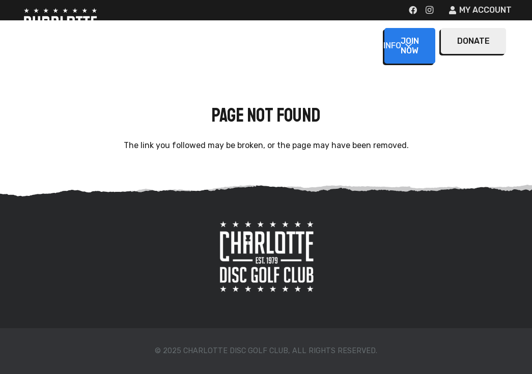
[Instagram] (429, 10)
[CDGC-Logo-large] (60, 35)
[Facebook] (413, 10)
